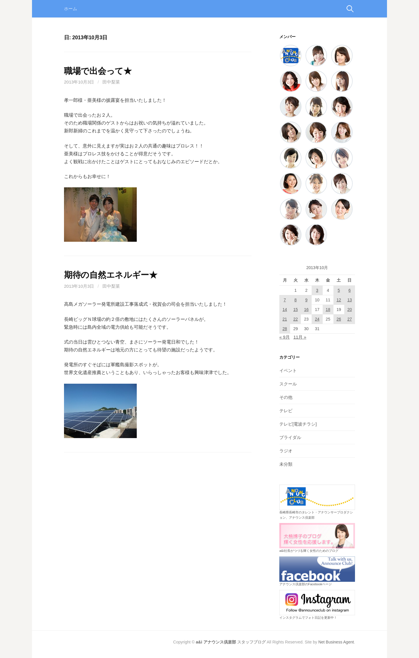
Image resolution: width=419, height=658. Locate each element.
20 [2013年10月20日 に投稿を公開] (349, 309)
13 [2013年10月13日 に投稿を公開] (349, 300)
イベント (288, 370)
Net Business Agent (336, 642)
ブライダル (290, 437)
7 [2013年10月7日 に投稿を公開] (285, 300)
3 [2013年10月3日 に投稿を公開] (317, 290)
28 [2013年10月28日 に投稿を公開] (285, 328)
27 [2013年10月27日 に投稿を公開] (349, 319)
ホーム (70, 8)
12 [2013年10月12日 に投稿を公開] (338, 300)
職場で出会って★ (98, 71)
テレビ (285, 410)
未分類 (285, 464)
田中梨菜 (111, 81)
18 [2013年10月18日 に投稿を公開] (328, 309)
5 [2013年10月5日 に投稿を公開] (339, 290)
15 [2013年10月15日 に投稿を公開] (295, 309)
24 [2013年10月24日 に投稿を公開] (317, 319)
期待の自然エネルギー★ (110, 275)
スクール (288, 383)
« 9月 (284, 337)
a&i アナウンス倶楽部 (216, 642)
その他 (285, 397)
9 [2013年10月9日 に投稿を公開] (306, 300)
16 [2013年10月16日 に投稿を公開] (306, 309)
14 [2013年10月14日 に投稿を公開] (285, 309)
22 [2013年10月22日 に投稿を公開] (295, 319)
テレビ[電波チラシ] (298, 424)
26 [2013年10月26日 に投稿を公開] (338, 319)
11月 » (299, 337)
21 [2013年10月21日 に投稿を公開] (285, 319)
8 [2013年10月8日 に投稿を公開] (295, 300)
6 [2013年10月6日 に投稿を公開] (350, 290)
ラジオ (285, 450)
